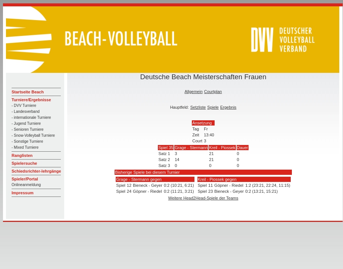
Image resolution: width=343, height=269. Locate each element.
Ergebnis (228, 107)
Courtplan (213, 91)
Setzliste (198, 107)
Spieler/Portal (25, 179)
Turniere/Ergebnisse (31, 100)
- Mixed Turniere (25, 147)
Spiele (213, 107)
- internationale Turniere (31, 117)
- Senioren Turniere (28, 129)
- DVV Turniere (24, 105)
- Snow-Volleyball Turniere (33, 135)
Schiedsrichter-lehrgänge (36, 171)
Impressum (23, 193)
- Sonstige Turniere (27, 141)
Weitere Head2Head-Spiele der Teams (203, 198)
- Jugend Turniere (26, 123)
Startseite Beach (28, 92)
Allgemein (193, 91)
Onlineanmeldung (26, 185)
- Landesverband (26, 111)
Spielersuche (24, 163)
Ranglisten (22, 155)
